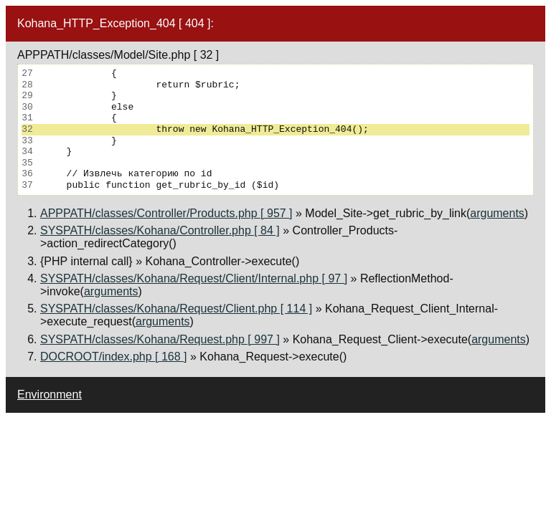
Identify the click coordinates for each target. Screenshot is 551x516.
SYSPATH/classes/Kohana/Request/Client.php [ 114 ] (176, 308)
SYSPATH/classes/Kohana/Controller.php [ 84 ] (160, 230)
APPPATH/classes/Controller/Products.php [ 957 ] (166, 213)
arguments (497, 213)
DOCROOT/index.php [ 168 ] (113, 356)
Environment (49, 394)
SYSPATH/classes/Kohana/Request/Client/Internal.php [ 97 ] (193, 278)
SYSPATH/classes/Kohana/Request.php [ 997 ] (160, 339)
